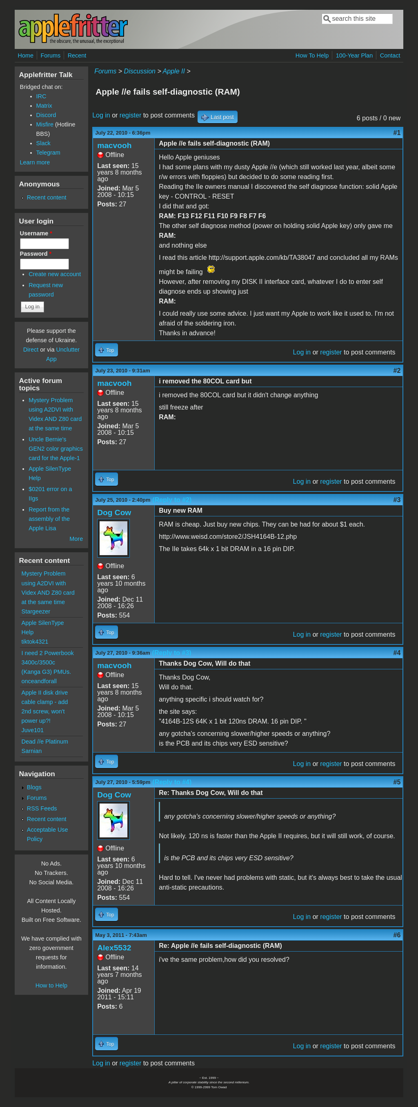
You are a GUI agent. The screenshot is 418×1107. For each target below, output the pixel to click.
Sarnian (32, 751)
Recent (77, 55)
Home (25, 55)
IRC (41, 96)
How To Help (312, 55)
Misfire (44, 124)
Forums (50, 55)
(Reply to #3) (171, 652)
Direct (31, 349)
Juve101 (33, 730)
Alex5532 (114, 947)
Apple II (174, 71)
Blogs (34, 787)
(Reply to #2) (171, 499)
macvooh (114, 145)
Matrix (44, 105)
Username (36, 233)
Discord (46, 115)
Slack (43, 143)
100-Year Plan (354, 55)
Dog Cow (114, 512)
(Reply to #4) (171, 782)
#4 (397, 652)
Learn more (35, 162)
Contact (390, 55)
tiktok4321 (35, 641)
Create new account (55, 274)
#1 (397, 132)
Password (36, 253)
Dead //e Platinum (45, 741)
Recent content (47, 197)
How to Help (51, 985)
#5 (397, 782)
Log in (101, 115)
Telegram (48, 152)
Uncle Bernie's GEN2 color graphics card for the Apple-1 (56, 448)
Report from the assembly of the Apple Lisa (49, 518)
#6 (397, 935)
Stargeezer (36, 611)
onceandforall (39, 681)
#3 (397, 499)
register (130, 115)
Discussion (140, 71)
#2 (397, 370)
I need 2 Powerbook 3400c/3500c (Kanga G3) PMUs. (48, 662)
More (76, 539)
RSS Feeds (42, 808)
